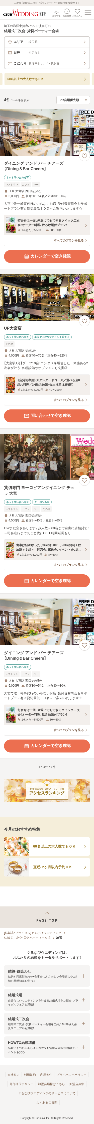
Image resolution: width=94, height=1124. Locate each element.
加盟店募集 (76, 1084)
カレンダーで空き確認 (47, 256)
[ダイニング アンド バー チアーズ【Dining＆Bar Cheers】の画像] (47, 132)
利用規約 (30, 1075)
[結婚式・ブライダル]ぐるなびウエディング (32, 933)
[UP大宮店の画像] (47, 297)
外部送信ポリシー (22, 1084)
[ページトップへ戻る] (47, 917)
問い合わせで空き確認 (47, 416)
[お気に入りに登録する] (84, 155)
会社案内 (14, 1075)
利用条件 (46, 1075)
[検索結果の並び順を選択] (73, 100)
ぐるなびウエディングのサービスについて (46, 1093)
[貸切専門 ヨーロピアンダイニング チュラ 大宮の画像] (47, 457)
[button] (47, 976)
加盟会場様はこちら (51, 1084)
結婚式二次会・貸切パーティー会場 (27, 938)
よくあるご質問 (46, 1102)
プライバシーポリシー (71, 1075)
